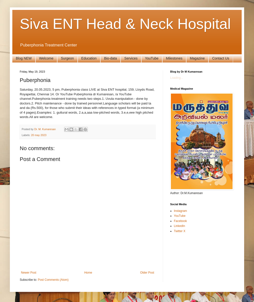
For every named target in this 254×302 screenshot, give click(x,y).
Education (89, 58)
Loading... (176, 78)
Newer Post (28, 272)
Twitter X (179, 231)
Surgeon (67, 58)
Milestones (174, 58)
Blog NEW (24, 58)
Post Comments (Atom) (53, 280)
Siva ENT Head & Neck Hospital (125, 24)
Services (131, 58)
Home (88, 272)
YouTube (152, 58)
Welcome (46, 58)
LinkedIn (179, 226)
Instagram (180, 211)
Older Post (147, 272)
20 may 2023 (38, 135)
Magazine (197, 58)
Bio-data (110, 58)
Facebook (180, 221)
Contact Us (220, 58)
